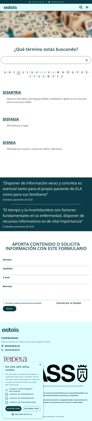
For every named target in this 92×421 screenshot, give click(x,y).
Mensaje (7, 286)
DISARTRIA (12, 92)
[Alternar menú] (87, 7)
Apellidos (8, 268)
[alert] (23, 390)
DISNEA (9, 142)
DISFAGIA (11, 119)
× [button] (40, 365)
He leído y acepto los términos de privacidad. (24, 303)
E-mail (6, 277)
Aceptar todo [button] (13, 408)
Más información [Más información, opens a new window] (12, 385)
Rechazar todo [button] (31, 408)
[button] (81, 7)
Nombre (7, 260)
